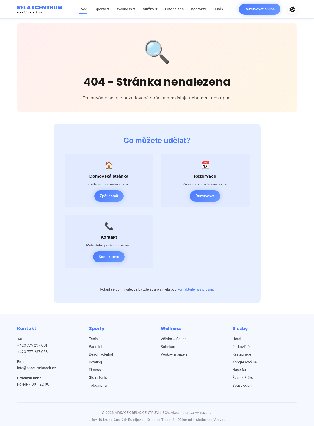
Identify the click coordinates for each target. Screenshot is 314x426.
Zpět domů (109, 196)
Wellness (126, 9)
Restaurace (242, 354)
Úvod (83, 9)
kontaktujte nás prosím (195, 289)
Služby (150, 9)
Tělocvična (98, 385)
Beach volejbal (101, 354)
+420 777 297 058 (32, 352)
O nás (218, 9)
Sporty (102, 9)
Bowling (95, 362)
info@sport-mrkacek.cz (36, 368)
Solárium (168, 347)
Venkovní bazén (174, 354)
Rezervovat (205, 196)
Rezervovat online (260, 9)
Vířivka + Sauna (174, 339)
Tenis (93, 339)
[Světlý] (292, 9)
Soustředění (242, 385)
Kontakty (198, 9)
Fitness (95, 370)
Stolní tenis (98, 377)
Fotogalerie (174, 9)
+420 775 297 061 (32, 345)
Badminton (98, 347)
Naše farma (242, 370)
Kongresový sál (245, 362)
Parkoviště (241, 347)
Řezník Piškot (243, 377)
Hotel (237, 339)
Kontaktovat (109, 257)
